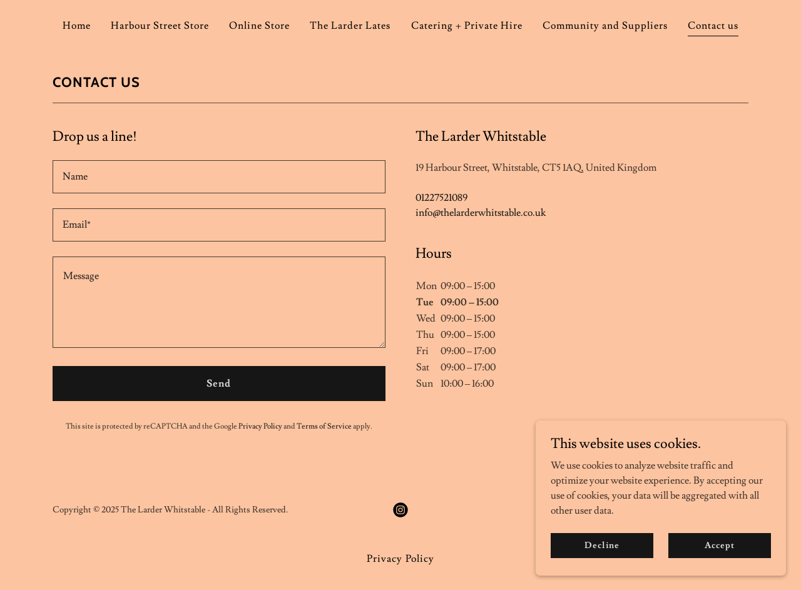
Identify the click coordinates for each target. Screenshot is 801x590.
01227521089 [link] (441, 197)
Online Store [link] (259, 25)
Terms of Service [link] (324, 426)
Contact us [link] (713, 25)
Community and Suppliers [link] (605, 25)
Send (219, 383)
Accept (719, 545)
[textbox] (219, 176)
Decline (601, 545)
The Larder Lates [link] (350, 25)
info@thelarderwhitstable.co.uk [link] (481, 212)
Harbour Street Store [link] (160, 25)
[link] (400, 509)
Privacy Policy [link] (260, 426)
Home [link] (77, 25)
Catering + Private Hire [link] (467, 25)
